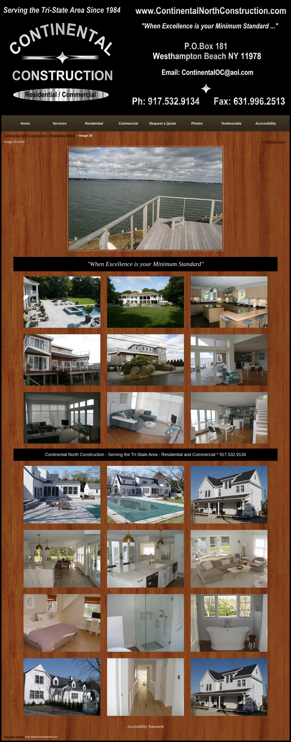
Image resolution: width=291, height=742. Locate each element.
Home (25, 123)
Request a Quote (162, 123)
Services (60, 123)
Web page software (14, 737)
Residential (94, 123)
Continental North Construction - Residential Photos (39, 135)
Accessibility (265, 123)
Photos (197, 123)
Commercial (128, 123)
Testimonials (231, 123)
